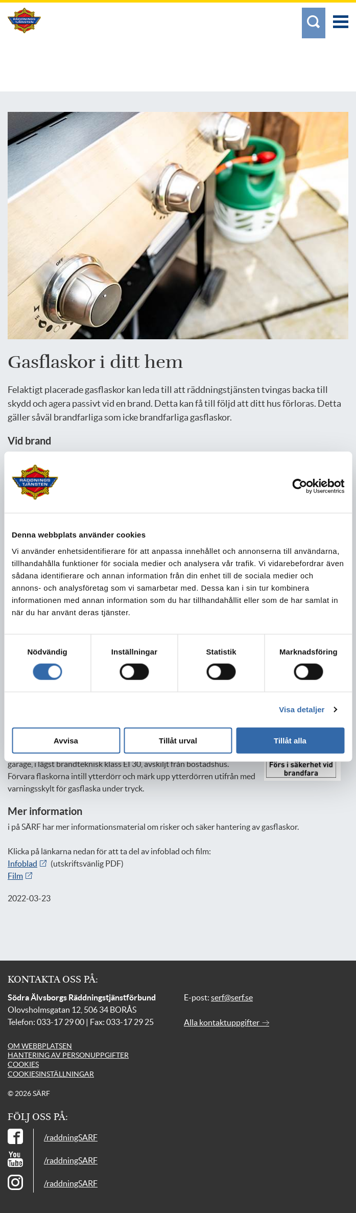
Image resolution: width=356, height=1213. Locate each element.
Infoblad (22, 863)
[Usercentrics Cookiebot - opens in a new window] (309, 486)
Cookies (23, 1064)
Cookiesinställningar (51, 1074)
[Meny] (340, 17)
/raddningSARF (71, 1137)
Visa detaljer (301, 709)
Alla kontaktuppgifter (226, 1022)
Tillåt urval (178, 740)
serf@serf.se (232, 997)
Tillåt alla (290, 740)
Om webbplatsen (40, 1046)
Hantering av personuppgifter (68, 1055)
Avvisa (66, 740)
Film (15, 875)
